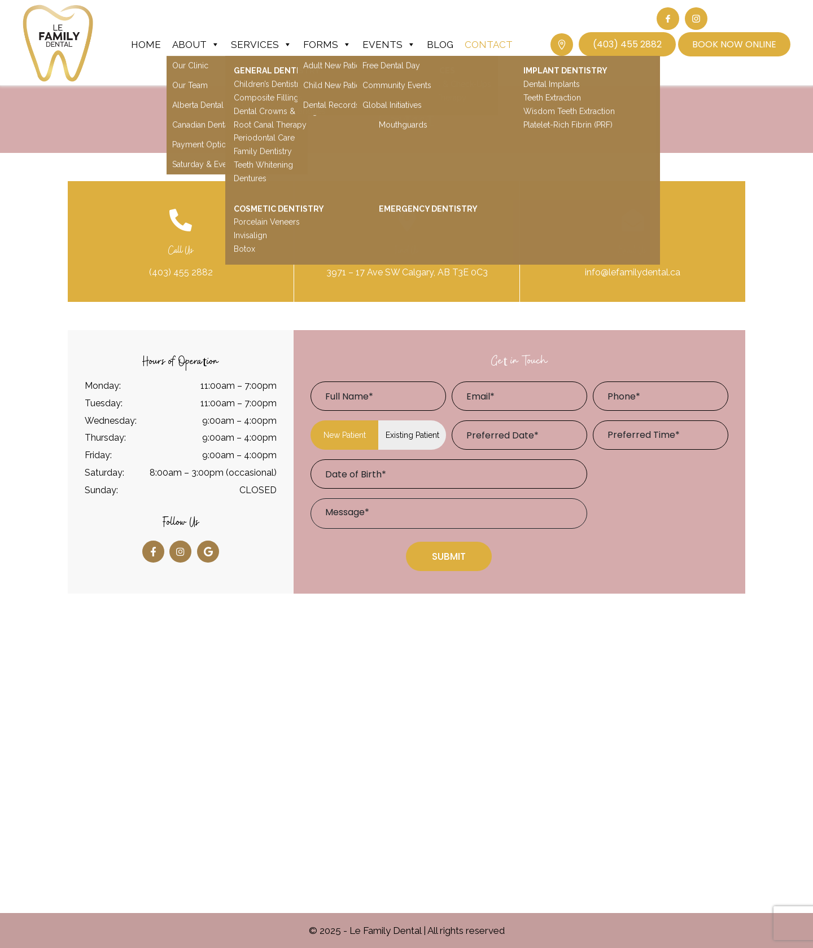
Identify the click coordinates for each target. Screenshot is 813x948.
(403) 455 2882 (627, 44)
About (196, 44)
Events (389, 44)
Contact (489, 44)
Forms (327, 44)
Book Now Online (734, 44)
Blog (440, 44)
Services (261, 44)
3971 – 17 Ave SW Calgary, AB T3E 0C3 (407, 272)
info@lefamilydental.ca (632, 272)
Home (146, 44)
